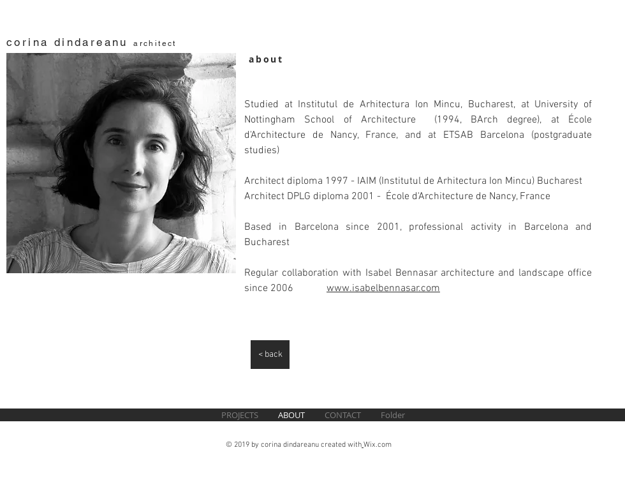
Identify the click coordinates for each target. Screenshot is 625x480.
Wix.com (378, 444)
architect (155, 43)
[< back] (270, 354)
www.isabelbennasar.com (383, 288)
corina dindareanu (69, 42)
